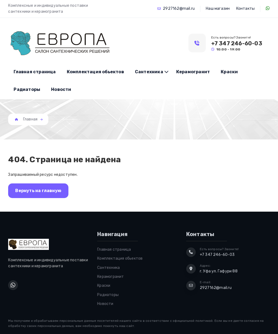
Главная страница (35, 71)
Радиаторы (27, 89)
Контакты (245, 8)
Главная (30, 119)
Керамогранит (193, 71)
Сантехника (149, 71)
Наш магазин (218, 8)
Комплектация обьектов (95, 71)
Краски (229, 71)
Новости (61, 89)
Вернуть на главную (38, 190)
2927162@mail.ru (179, 8)
